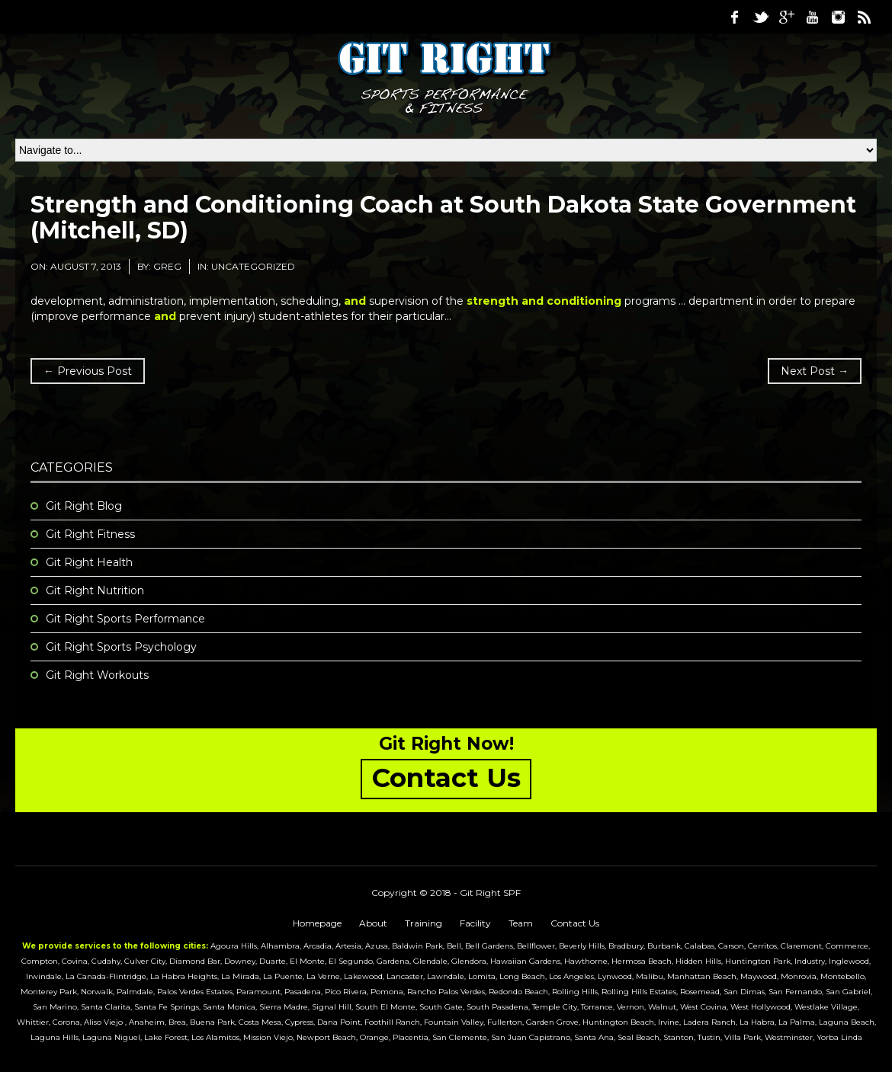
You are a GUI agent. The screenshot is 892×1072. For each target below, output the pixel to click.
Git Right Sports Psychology (121, 647)
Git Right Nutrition (95, 590)
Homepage (317, 923)
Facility (475, 923)
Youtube (812, 17)
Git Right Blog (84, 506)
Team (521, 923)
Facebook (734, 17)
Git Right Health (89, 562)
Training (423, 923)
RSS (864, 17)
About (373, 923)
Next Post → (815, 371)
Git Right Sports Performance (125, 619)
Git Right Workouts (97, 675)
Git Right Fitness (90, 534)
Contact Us (574, 923)
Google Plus (786, 17)
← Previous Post (87, 371)
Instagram (838, 17)
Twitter (760, 17)
